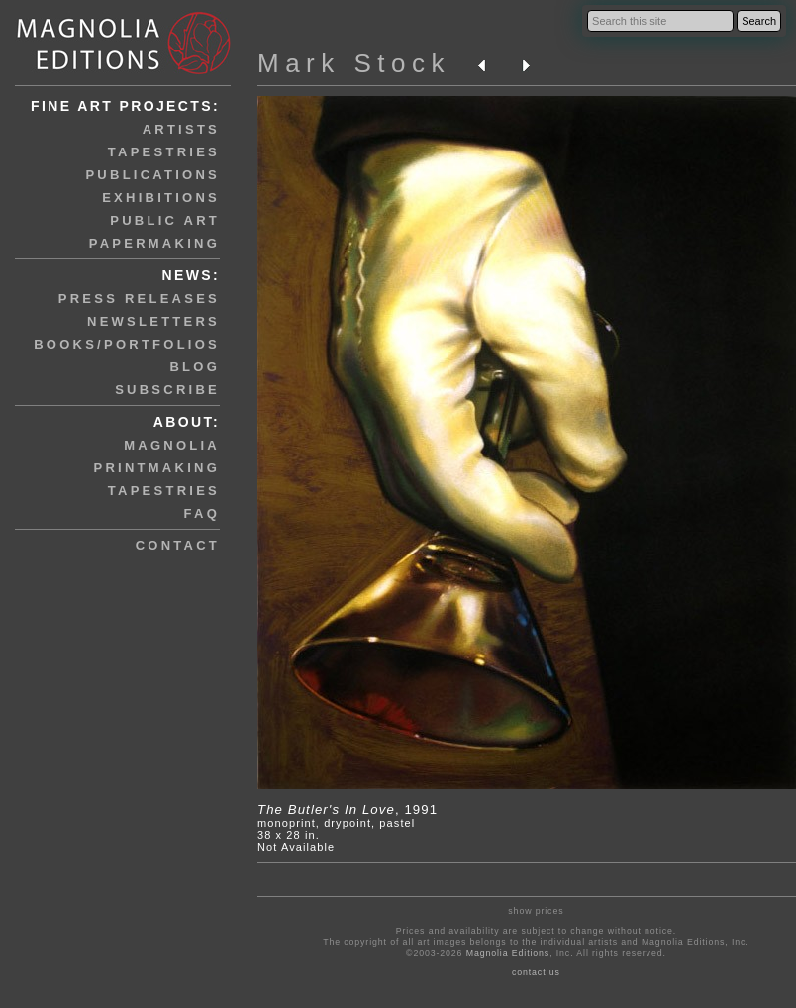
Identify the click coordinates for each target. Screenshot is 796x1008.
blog (194, 366)
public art (165, 220)
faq (202, 513)
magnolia (172, 445)
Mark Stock (353, 63)
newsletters (153, 321)
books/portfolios (127, 344)
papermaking (154, 243)
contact (178, 545)
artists (181, 129)
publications (152, 174)
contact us (536, 972)
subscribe (167, 389)
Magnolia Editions (507, 953)
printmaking (157, 467)
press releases (139, 298)
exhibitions (161, 197)
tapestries (164, 152)
